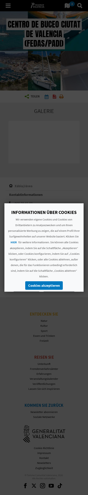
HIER (14, 242)
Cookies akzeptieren (44, 285)
